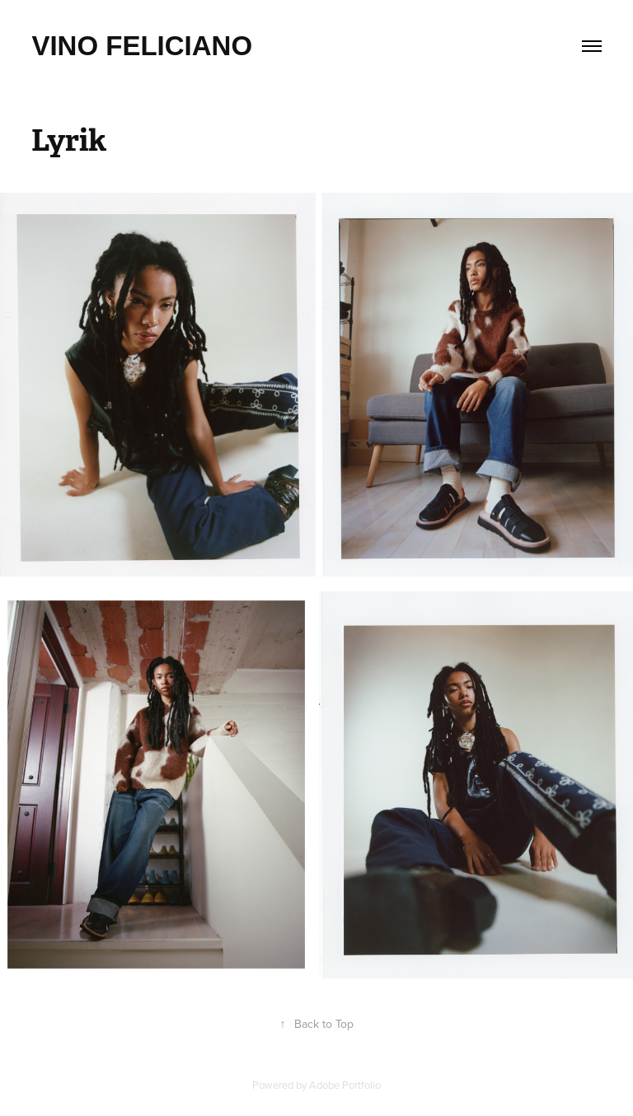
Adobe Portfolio (345, 1084)
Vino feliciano (141, 45)
